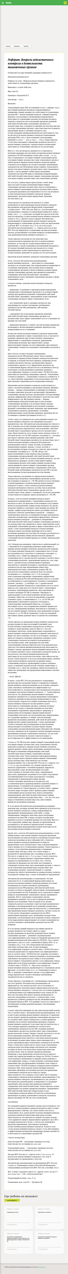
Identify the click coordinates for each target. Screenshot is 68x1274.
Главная (8, 46)
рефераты (17, 46)
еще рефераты (12, 1200)
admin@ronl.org (42, 1267)
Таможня (26, 46)
